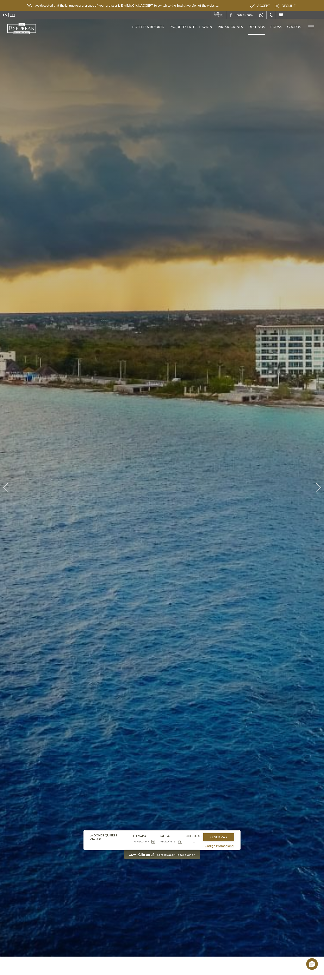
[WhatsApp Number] (261, 15)
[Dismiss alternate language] (285, 5)
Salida (165, 836)
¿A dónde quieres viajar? (103, 837)
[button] (312, 964)
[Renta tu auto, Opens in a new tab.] (241, 15)
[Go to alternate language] (260, 5)
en (12, 15)
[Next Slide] (318, 487)
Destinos (256, 27)
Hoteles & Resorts (148, 27)
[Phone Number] (271, 15)
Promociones (230, 27)
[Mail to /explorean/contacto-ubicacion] (281, 15)
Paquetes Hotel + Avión (191, 28)
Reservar (219, 837)
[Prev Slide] (5, 487)
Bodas (276, 27)
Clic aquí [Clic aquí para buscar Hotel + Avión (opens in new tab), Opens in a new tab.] (146, 855)
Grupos (294, 27)
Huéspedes (194, 836)
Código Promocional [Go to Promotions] (219, 846)
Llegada (139, 836)
